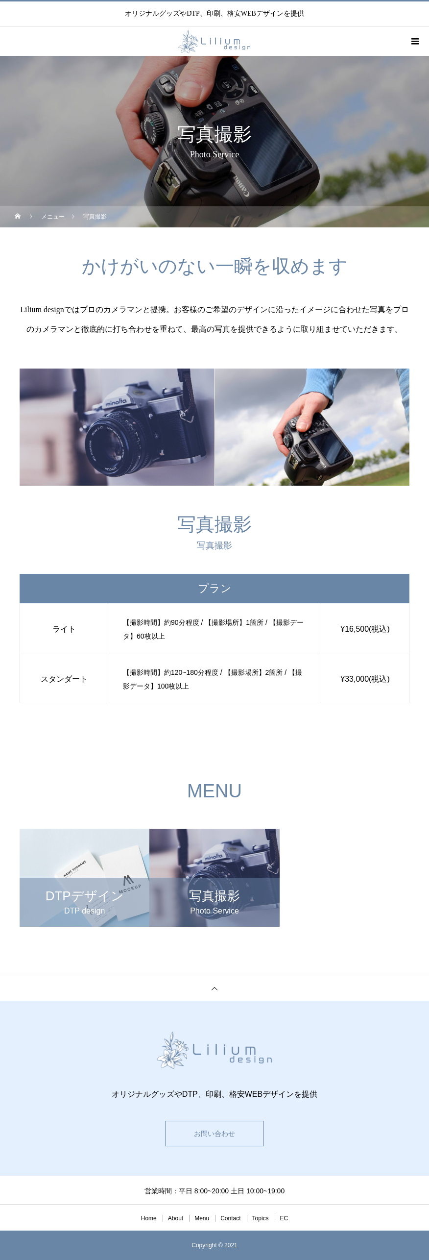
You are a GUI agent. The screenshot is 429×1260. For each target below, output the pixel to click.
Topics (260, 1218)
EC (284, 1218)
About (175, 1218)
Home (149, 1218)
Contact (230, 1218)
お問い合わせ (214, 1133)
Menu (201, 1218)
